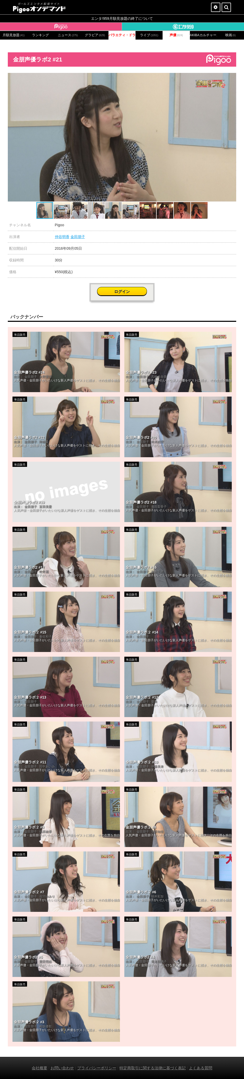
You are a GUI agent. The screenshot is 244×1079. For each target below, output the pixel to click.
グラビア (95, 35)
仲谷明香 (62, 237)
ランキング (40, 35)
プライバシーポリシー (96, 1068)
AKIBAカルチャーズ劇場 (203, 35)
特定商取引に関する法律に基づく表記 (152, 1068)
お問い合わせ (62, 1068)
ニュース (68, 35)
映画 (230, 35)
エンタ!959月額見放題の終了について (122, 18)
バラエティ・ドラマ (122, 35)
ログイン (122, 291)
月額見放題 (14, 35)
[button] (231, 77)
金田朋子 (77, 237)
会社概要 (39, 1068)
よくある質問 (200, 1068)
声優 (176, 35)
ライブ (149, 35)
